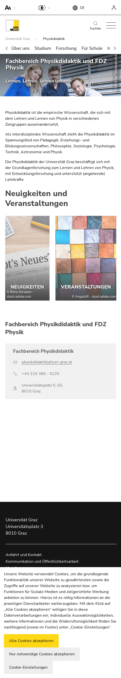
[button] (9, 7)
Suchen (95, 26)
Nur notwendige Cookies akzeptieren (42, 654)
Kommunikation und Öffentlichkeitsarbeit (42, 561)
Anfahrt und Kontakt (24, 555)
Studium (43, 48)
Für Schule (92, 48)
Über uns (20, 48)
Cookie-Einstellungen (28, 667)
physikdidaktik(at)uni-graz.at (47, 362)
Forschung (66, 48)
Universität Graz (18, 38)
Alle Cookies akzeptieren (31, 641)
